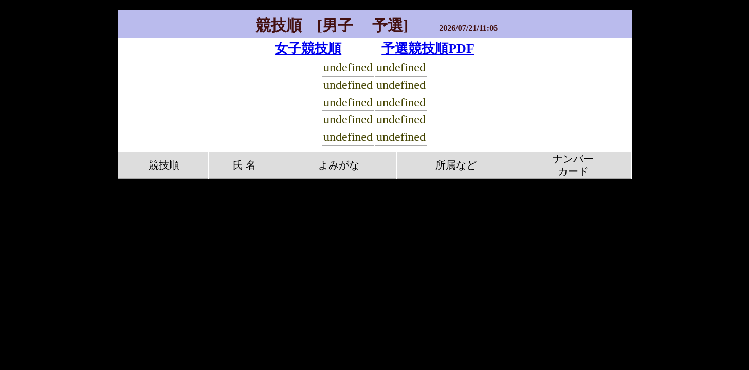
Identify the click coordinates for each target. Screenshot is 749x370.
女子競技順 (308, 48)
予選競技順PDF (427, 48)
